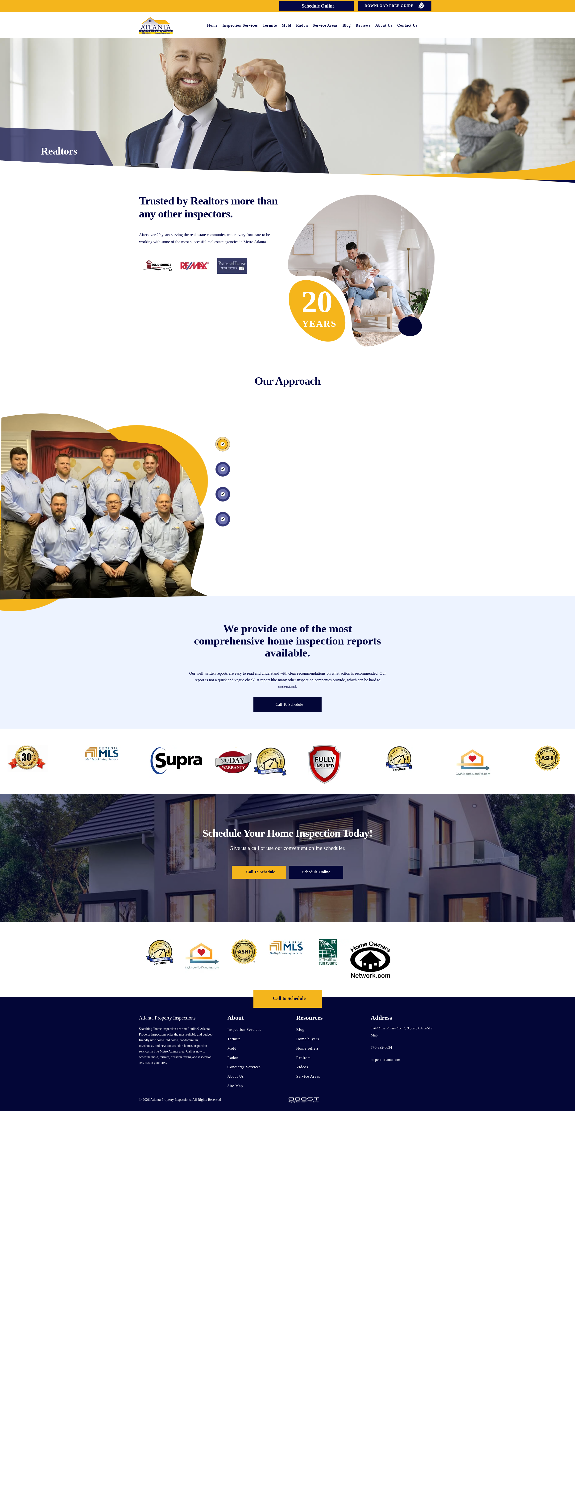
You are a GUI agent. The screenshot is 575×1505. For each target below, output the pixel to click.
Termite (270, 25)
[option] (102, 754)
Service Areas (325, 25)
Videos (302, 1067)
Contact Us (407, 25)
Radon (302, 25)
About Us (383, 25)
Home (212, 25)
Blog (347, 25)
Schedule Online (318, 5)
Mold (286, 25)
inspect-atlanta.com (385, 1060)
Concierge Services (244, 1067)
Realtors (303, 1058)
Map (374, 1035)
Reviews (363, 25)
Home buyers (307, 1039)
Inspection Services (240, 25)
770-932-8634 (381, 1047)
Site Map (235, 1086)
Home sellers (307, 1048)
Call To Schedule (289, 704)
